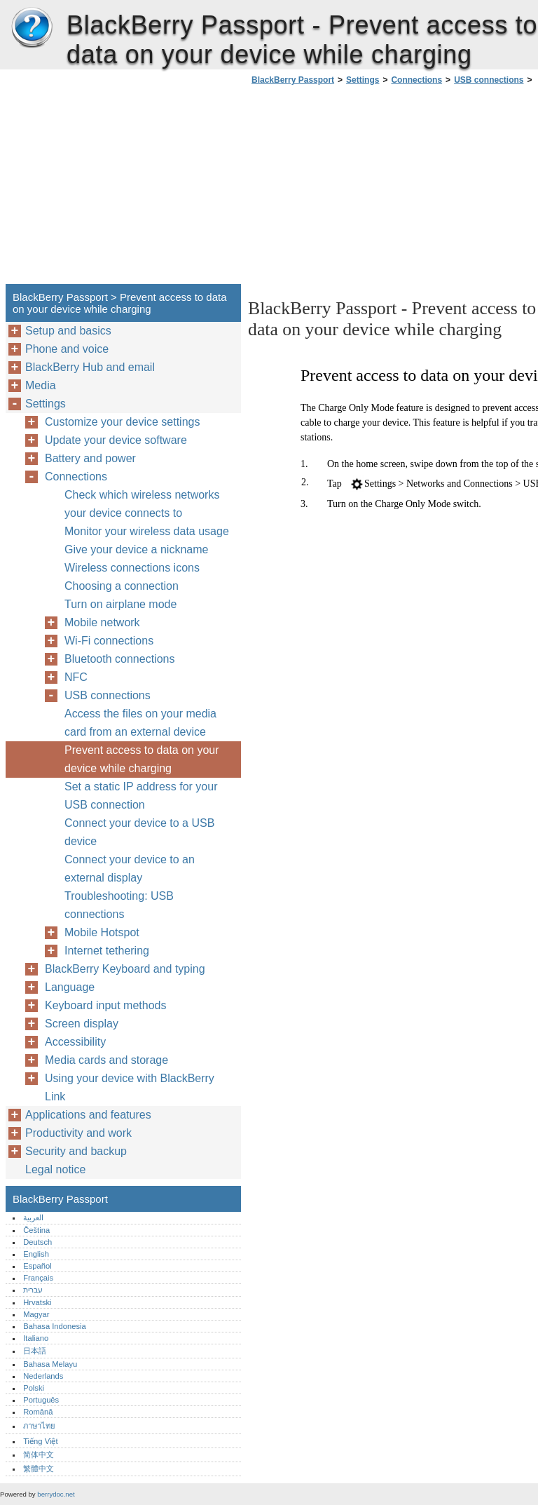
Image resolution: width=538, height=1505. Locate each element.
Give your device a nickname (136, 549)
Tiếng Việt (40, 1441)
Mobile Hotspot (101, 932)
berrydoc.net (55, 1494)
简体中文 (38, 1454)
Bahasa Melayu (50, 1364)
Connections (416, 80)
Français (38, 1278)
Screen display (81, 1024)
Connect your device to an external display (129, 868)
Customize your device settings (122, 422)
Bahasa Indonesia (54, 1326)
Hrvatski (37, 1302)
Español (37, 1266)
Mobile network (102, 622)
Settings (362, 80)
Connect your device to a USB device (139, 832)
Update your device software (116, 440)
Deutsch (37, 1242)
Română (38, 1412)
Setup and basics (68, 331)
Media (40, 385)
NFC (76, 677)
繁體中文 (38, 1468)
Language (70, 987)
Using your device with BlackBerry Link (129, 1087)
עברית (33, 1289)
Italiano (35, 1338)
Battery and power (90, 458)
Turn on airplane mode (120, 604)
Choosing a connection (121, 586)
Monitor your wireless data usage (146, 531)
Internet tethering (106, 951)
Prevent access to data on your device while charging (141, 759)
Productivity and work (78, 1133)
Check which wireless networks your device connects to (141, 504)
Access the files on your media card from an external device (140, 723)
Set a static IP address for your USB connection (140, 796)
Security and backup (76, 1151)
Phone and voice (67, 349)
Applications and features (88, 1115)
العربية (33, 1217)
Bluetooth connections (119, 659)
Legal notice (55, 1169)
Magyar (36, 1314)
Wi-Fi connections (108, 641)
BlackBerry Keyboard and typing (125, 969)
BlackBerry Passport (32, 28)
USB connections (488, 80)
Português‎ (41, 1400)
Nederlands (43, 1376)
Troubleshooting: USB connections (119, 905)
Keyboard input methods (105, 1005)
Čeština (36, 1230)
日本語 (34, 1351)
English (36, 1254)
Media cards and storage (106, 1060)
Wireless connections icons (132, 568)
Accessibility (75, 1042)
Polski (33, 1388)
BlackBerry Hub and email (90, 367)
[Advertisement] (365, 188)
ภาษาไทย (39, 1426)
